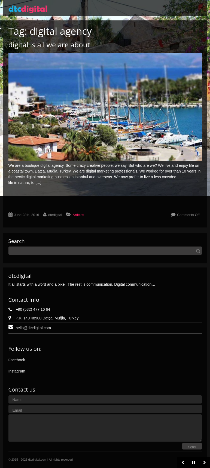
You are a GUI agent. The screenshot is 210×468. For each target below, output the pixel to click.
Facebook (16, 360)
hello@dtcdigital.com (33, 328)
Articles (78, 215)
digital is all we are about (49, 45)
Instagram (16, 371)
